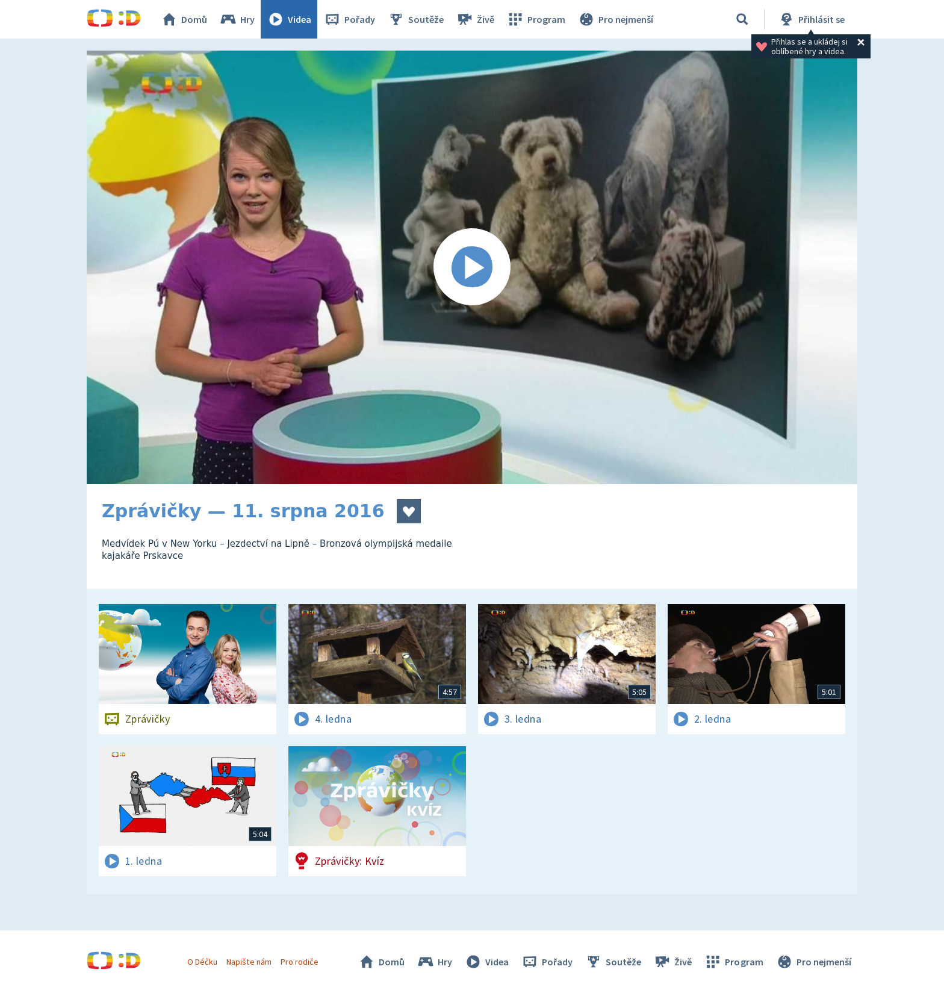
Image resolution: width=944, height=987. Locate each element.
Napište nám (248, 961)
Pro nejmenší (615, 19)
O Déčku (202, 961)
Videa (289, 19)
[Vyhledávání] (742, 19)
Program (535, 19)
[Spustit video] (472, 267)
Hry (237, 19)
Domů (183, 19)
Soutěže (415, 19)
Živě (475, 19)
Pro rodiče (299, 961)
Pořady (349, 19)
